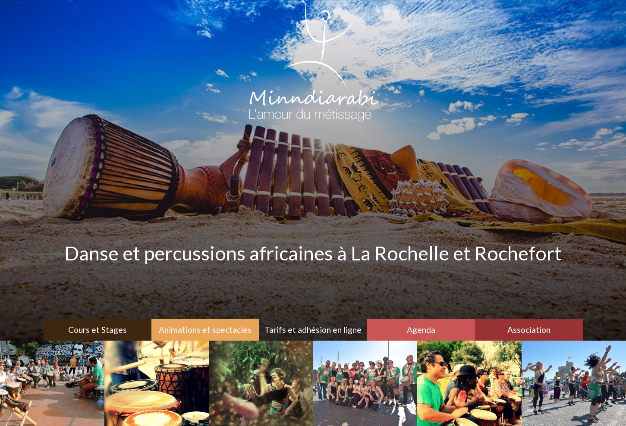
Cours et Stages (97, 330)
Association (529, 330)
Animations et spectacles (205, 330)
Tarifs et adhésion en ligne (313, 330)
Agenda (421, 330)
